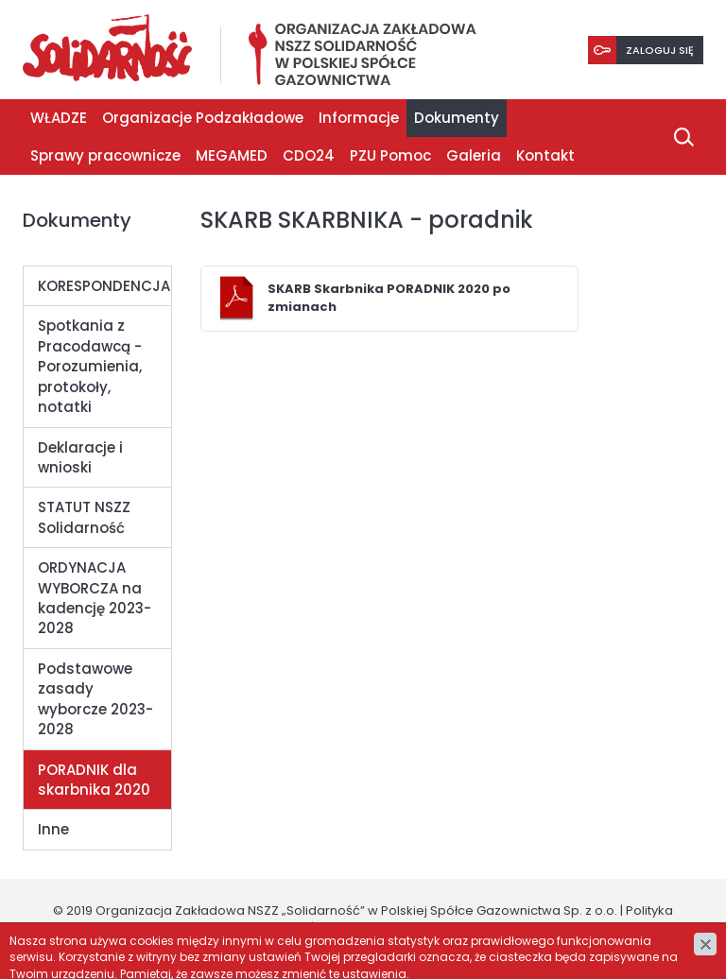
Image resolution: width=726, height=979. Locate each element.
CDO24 (309, 155)
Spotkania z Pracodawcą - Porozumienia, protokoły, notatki (90, 366)
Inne (53, 829)
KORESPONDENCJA (104, 286)
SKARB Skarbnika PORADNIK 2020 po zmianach (389, 298)
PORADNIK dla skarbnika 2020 (94, 779)
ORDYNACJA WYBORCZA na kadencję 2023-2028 (94, 598)
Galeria (473, 155)
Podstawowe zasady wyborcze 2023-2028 (95, 699)
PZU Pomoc (390, 155)
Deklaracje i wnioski (80, 457)
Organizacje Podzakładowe (202, 118)
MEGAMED (232, 155)
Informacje (359, 118)
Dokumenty (456, 118)
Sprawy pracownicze (105, 155)
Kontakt (545, 155)
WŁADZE (58, 118)
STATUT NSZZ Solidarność (84, 517)
